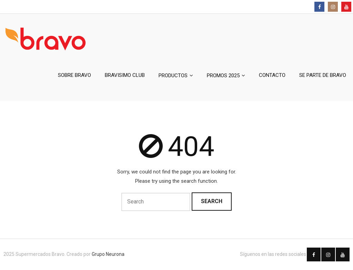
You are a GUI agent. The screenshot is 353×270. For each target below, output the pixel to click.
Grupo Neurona (108, 254)
